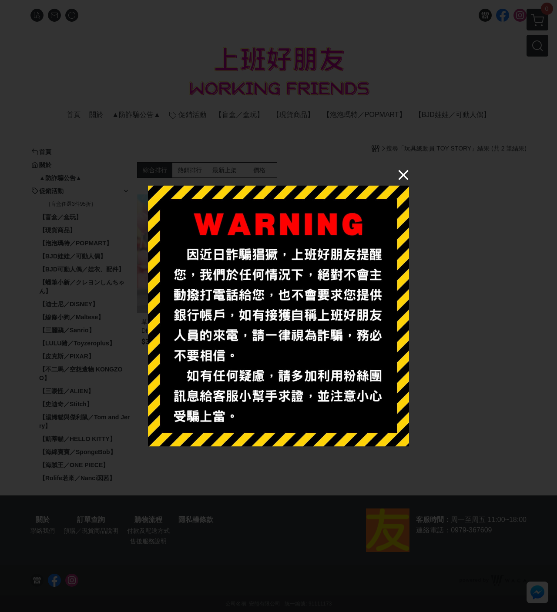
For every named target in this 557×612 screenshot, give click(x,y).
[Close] (403, 174)
